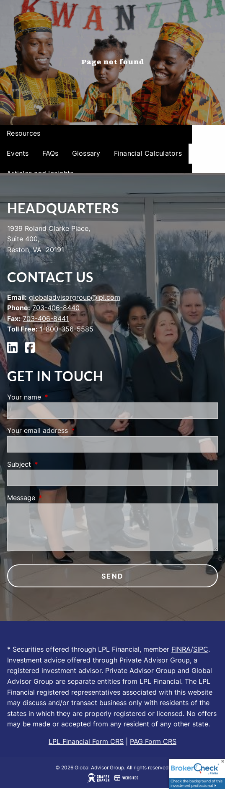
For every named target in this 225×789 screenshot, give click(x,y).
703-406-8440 (56, 307)
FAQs (50, 153)
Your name (58, 397)
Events (18, 153)
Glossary (86, 153)
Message (55, 497)
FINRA (181, 649)
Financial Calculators (148, 153)
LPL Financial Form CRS (86, 741)
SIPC (200, 649)
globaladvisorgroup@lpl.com (74, 297)
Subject (53, 464)
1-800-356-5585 (66, 329)
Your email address (71, 430)
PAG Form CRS (153, 741)
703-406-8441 (46, 318)
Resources (23, 133)
